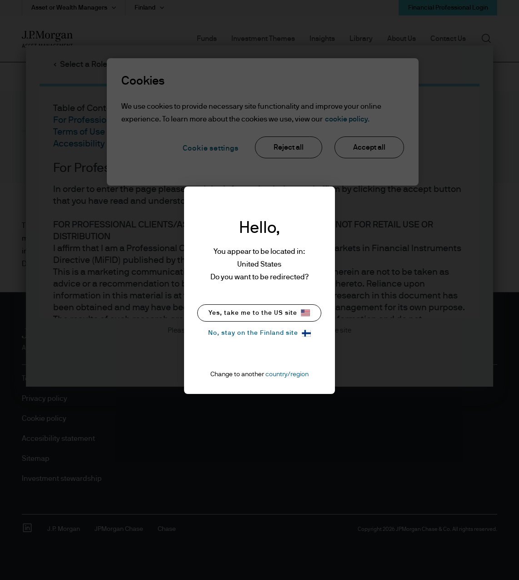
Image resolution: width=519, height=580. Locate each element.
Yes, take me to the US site (259, 312)
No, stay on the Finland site (259, 333)
